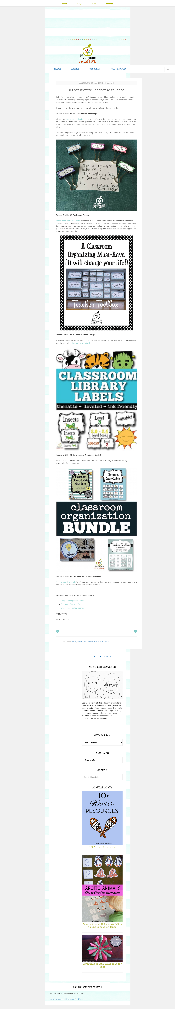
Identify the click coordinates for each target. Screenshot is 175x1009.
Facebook (64, 604)
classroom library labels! (81, 343)
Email (63, 608)
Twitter (80, 604)
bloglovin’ (80, 601)
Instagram (72, 601)
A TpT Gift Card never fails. (66, 582)
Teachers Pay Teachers (75, 608)
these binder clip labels (75, 119)
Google (63, 601)
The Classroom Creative (87, 53)
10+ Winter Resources (102, 847)
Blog (74, 642)
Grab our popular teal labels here (68, 221)
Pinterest (73, 604)
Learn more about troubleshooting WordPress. (66, 999)
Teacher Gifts (103, 642)
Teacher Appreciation (87, 642)
